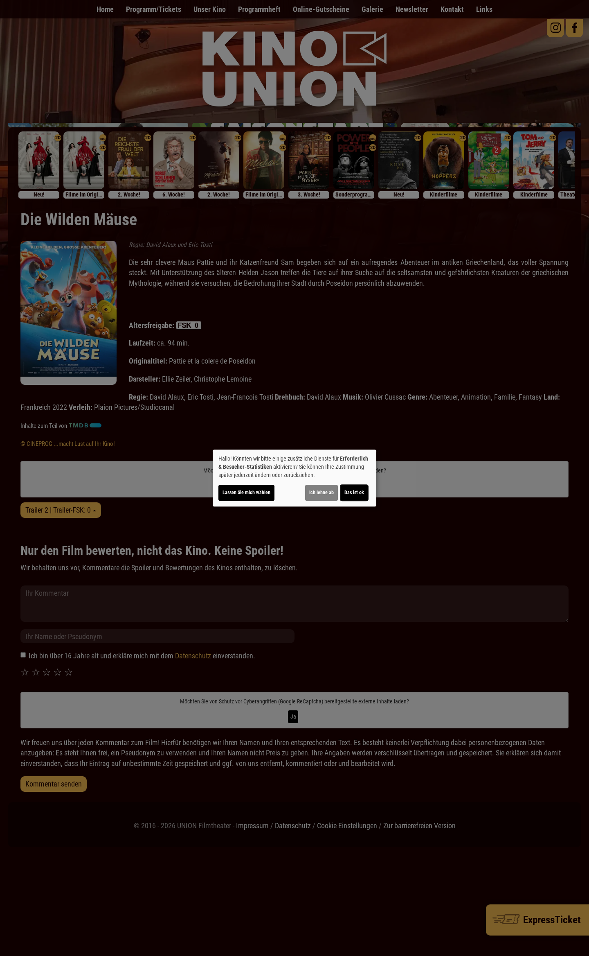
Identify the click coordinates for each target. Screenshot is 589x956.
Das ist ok (354, 492)
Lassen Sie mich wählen (246, 492)
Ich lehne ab (321, 492)
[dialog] (294, 478)
